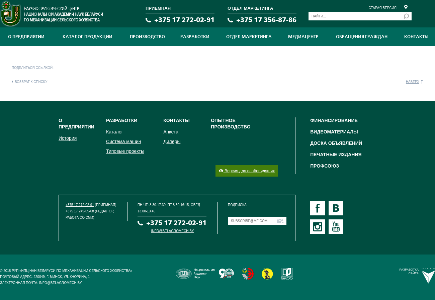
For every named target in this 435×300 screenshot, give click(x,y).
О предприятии (26, 36)
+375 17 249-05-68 (80, 211)
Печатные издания (335, 154)
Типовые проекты (125, 151)
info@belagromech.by (172, 231)
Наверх (412, 82)
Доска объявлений (336, 143)
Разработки (194, 36)
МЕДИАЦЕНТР (303, 36)
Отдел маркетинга (249, 36)
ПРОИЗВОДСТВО (147, 36)
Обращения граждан (361, 36)
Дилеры (171, 141)
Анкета (170, 131)
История (68, 138)
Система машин (123, 141)
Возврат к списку (31, 82)
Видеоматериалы (334, 131)
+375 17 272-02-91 (184, 20)
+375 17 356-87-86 (266, 20)
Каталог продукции (87, 36)
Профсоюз (324, 166)
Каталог (114, 131)
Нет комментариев (50, 8)
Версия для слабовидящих (247, 171)
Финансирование (334, 120)
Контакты (416, 36)
